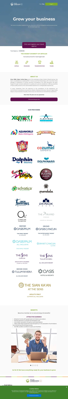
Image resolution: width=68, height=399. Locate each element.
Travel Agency (14, 51)
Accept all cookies (34, 395)
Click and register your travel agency (34, 45)
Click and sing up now (34, 99)
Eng (43, 4)
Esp (40, 4)
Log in (51, 4)
